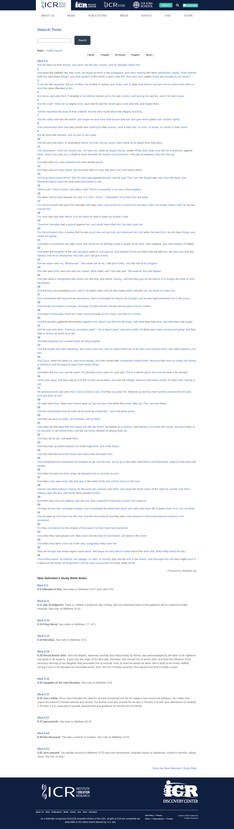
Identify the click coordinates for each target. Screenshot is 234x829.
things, (186, 232)
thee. (106, 255)
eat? (59, 395)
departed (53, 341)
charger (170, 279)
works (155, 76)
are (160, 84)
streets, (143, 559)
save (87, 103)
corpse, (113, 314)
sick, (119, 170)
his (115, 65)
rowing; (72, 489)
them (103, 119)
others (78, 189)
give (97, 255)
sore (128, 516)
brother (163, 205)
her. (49, 209)
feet (163, 150)
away (189, 461)
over (159, 119)
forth (109, 119)
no (66, 103)
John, (91, 197)
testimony (177, 150)
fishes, (100, 426)
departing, (73, 349)
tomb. (138, 314)
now (66, 372)
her (79, 271)
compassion (126, 360)
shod (48, 135)
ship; (80, 516)
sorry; (74, 290)
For (39, 205)
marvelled (52, 111)
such (140, 76)
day (66, 72)
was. (183, 551)
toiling (61, 489)
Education (93, 812)
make (74, 411)
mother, (85, 271)
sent (69, 298)
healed (149, 103)
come (65, 543)
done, (159, 321)
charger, (72, 306)
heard (59, 177)
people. (41, 465)
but (107, 96)
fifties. (97, 419)
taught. (189, 321)
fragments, (93, 446)
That (129, 177)
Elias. (66, 189)
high (148, 244)
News (71, 15)
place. (159, 142)
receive (72, 150)
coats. (93, 135)
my (145, 263)
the (87, 84)
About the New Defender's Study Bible (174, 768)
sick (129, 559)
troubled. (78, 508)
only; (134, 127)
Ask (49, 255)
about (113, 111)
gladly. (53, 236)
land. (138, 481)
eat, (58, 438)
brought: (133, 298)
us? (193, 84)
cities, (142, 349)
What (94, 271)
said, (123, 177)
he (120, 197)
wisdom (85, 76)
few (126, 103)
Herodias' (142, 205)
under (151, 150)
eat (59, 454)
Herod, (68, 216)
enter (96, 142)
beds (128, 551)
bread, (155, 127)
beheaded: (112, 197)
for (99, 127)
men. (110, 454)
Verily (48, 154)
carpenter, (59, 84)
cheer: (169, 508)
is (81, 96)
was (90, 177)
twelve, (73, 119)
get (94, 461)
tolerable (93, 154)
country (91, 380)
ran (111, 349)
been (118, 500)
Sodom (106, 154)
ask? (107, 271)
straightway (64, 279)
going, (181, 329)
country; (103, 65)
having (192, 360)
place (77, 341)
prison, (187, 298)
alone (123, 481)
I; (178, 508)
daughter (59, 251)
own (95, 65)
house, (112, 142)
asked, (109, 279)
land (100, 535)
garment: (75, 563)
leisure (50, 333)
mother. (147, 306)
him (119, 205)
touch (190, 559)
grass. (131, 411)
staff (128, 127)
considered (54, 528)
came (80, 65)
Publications (97, 15)
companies (101, 411)
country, (126, 96)
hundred (162, 391)
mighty (52, 181)
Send (40, 380)
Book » (149, 55)
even (134, 76)
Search (82, 40)
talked (111, 508)
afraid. (191, 508)
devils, (69, 170)
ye (90, 142)
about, (107, 380)
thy (110, 216)
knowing (70, 232)
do (63, 103)
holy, (113, 232)
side (139, 461)
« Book (90, 55)
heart (107, 528)
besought (158, 559)
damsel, (41, 255)
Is (38, 84)
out (54, 65)
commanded (50, 127)
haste (80, 279)
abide (126, 142)
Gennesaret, (113, 535)
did (173, 232)
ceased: (104, 516)
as (116, 189)
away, (54, 380)
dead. (145, 197)
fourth (140, 489)
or (113, 189)
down (87, 411)
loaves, (170, 426)
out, (57, 162)
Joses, (119, 84)
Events (146, 15)
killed (113, 224)
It (84, 197)
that (128, 76)
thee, (122, 263)
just (93, 232)
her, (62, 263)
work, (80, 103)
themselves (87, 181)
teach (100, 72)
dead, (177, 177)
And (39, 65)
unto (128, 263)
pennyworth (174, 391)
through (51, 551)
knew (95, 349)
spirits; (176, 119)
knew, (128, 403)
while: (136, 329)
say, (140, 403)
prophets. (136, 189)
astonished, (164, 72)
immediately (50, 298)
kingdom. (153, 263)
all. (125, 430)
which (129, 290)
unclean (167, 119)
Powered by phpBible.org (182, 570)
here (182, 84)
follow (131, 65)
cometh (173, 489)
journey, (112, 127)
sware (49, 263)
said (52, 96)
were (153, 329)
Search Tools (49, 29)
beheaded (164, 298)
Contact (170, 819)
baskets (70, 446)
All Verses (120, 55)
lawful (85, 216)
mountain (104, 473)
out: (145, 500)
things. (96, 364)
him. (138, 65)
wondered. (43, 520)
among (140, 96)
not (42, 84)
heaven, (128, 426)
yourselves (82, 329)
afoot (117, 349)
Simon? (148, 84)
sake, (151, 205)
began (89, 72)
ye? (90, 403)
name (84, 177)
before (62, 430)
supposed (102, 500)
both (135, 321)
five (72, 426)
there (58, 103)
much (82, 360)
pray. (116, 473)
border (58, 563)
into (86, 65)
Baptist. (157, 271)
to (100, 216)
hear (90, 150)
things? (65, 76)
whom (98, 197)
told (114, 321)
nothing (93, 127)
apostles (52, 321)
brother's (118, 216)
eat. (73, 333)
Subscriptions (158, 819)
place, (116, 329)
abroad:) (107, 177)
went (100, 111)
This (128, 372)
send (96, 119)
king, (96, 279)
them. (40, 154)
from (166, 177)
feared (53, 232)
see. (104, 403)
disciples (123, 65)
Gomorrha (122, 154)
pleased (124, 251)
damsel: (103, 306)
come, (77, 72)
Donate (165, 5)
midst (94, 481)
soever (85, 142)
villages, (126, 111)
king (45, 177)
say (55, 154)
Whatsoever (72, 263)
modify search (54, 50)
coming (168, 329)
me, (103, 263)
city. (172, 154)
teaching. (137, 111)
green (124, 411)
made (117, 244)
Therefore (43, 224)
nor (85, 150)
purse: (184, 127)
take (85, 127)
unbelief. (82, 111)
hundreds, (79, 419)
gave (139, 119)
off (135, 150)
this (45, 76)
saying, (176, 72)
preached (70, 162)
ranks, (65, 419)
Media (124, 15)
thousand (101, 454)
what (77, 76)
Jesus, (102, 321)
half (138, 263)
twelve (61, 446)
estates (178, 244)
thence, (67, 65)
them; (70, 430)
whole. (132, 563)
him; (68, 177)
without (91, 96)
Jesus (45, 96)
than (158, 154)
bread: (163, 380)
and (74, 65)
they (45, 88)
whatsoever (66, 255)
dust (144, 150)
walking (41, 493)
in (104, 72)
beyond (163, 516)
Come (68, 329)
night (162, 489)
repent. (100, 162)
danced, (109, 251)
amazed (136, 516)
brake (157, 426)
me (57, 255)
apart (92, 329)
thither (124, 349)
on (82, 135)
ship (87, 341)
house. (181, 96)
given (111, 76)
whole (65, 551)
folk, (136, 103)
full (77, 446)
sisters (175, 84)
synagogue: (117, 72)
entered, (68, 559)
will (126, 279)
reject (167, 290)
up (102, 314)
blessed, (144, 426)
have (180, 380)
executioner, (83, 298)
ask (95, 263)
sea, (108, 481)
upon (113, 411)
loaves (77, 403)
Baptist (148, 177)
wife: (179, 205)
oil (95, 170)
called (49, 119)
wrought (169, 76)
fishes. (163, 403)
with (187, 84)
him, (123, 76)
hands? (186, 76)
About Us (47, 15)
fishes (92, 430)
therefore (42, 181)
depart (140, 142)
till (131, 142)
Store (188, 15)
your (157, 150)
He (39, 403)
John (136, 177)
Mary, (81, 84)
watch (147, 489)
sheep (179, 360)
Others (41, 189)
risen (160, 177)
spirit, (127, 500)
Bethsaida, (163, 461)
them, (64, 96)
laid (101, 103)
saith (44, 403)
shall (60, 150)
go (75, 380)
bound (113, 205)
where (159, 551)
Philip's (172, 205)
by (175, 76)
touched (104, 563)
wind (88, 489)
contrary (101, 489)
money (167, 127)
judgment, (149, 154)
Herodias (54, 224)
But (39, 96)
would (99, 224)
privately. (95, 341)
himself (54, 205)
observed (127, 232)
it (90, 306)
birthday (108, 244)
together (87, 321)
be (79, 154)
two (118, 119)
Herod (51, 177)
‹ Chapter (105, 55)
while (173, 461)
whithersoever (51, 559)
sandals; (62, 135)
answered (47, 391)
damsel (122, 306)
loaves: (90, 528)
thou (75, 255)
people (51, 349)
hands (111, 103)
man (98, 232)
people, (90, 360)
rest (127, 329)
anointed (83, 170)
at (66, 88)
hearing (141, 72)
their (74, 111)
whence (191, 72)
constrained (67, 461)
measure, (173, 516)
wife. (126, 216)
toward (138, 360)
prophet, (106, 189)
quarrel (72, 224)
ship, (108, 461)
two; (128, 119)
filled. (75, 438)
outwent (155, 349)
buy (143, 380)
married (41, 209)
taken (61, 426)
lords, (142, 244)
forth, (57, 271)
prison (128, 205)
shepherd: (45, 364)
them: (116, 489)
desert (108, 329)
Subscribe (190, 5)
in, (97, 251)
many (133, 72)
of (99, 84)
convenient (58, 244)
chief (170, 244)
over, (72, 535)
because (63, 111)
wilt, (81, 255)
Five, (146, 403)
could (49, 103)
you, (79, 150)
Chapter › (136, 55)
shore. (143, 535)
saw (58, 349)
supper (127, 244)
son (72, 84)
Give (168, 15)
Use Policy (149, 815)
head (136, 271)
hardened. (122, 528)
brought (47, 306)
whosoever (49, 150)
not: (141, 224)
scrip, (144, 127)
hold (87, 205)
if (195, 559)
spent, (77, 372)
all (137, 349)
